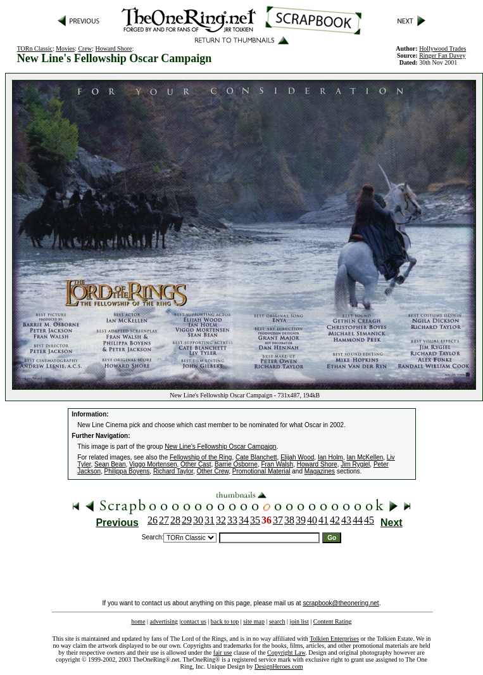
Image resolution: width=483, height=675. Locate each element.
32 (221, 520)
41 (323, 520)
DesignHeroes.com (278, 666)
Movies (65, 48)
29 (187, 520)
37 (278, 520)
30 (198, 520)
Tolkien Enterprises (334, 638)
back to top (225, 621)
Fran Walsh (277, 464)
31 (209, 520)
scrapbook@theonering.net (341, 603)
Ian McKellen (364, 457)
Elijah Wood (297, 457)
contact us (193, 621)
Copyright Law (286, 652)
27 (164, 520)
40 (312, 520)
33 (232, 520)
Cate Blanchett (256, 457)
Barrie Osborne (236, 464)
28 (175, 520)
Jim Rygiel (355, 464)
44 (358, 520)
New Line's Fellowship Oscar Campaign (220, 446)
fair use (222, 652)
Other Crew (213, 471)
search (277, 621)
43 (346, 520)
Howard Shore (113, 48)
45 (369, 520)
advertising (164, 621)
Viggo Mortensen (153, 464)
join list (298, 621)
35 (255, 520)
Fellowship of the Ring (201, 457)
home (138, 621)
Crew (85, 48)
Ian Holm (330, 457)
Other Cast (195, 464)
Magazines (319, 471)
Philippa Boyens (127, 471)
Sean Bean (110, 464)
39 (301, 520)
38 (289, 520)
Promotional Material (261, 471)
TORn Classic (35, 48)
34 (244, 520)
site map (254, 621)
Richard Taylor (173, 471)
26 (152, 520)
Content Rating (332, 621)
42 (335, 520)
